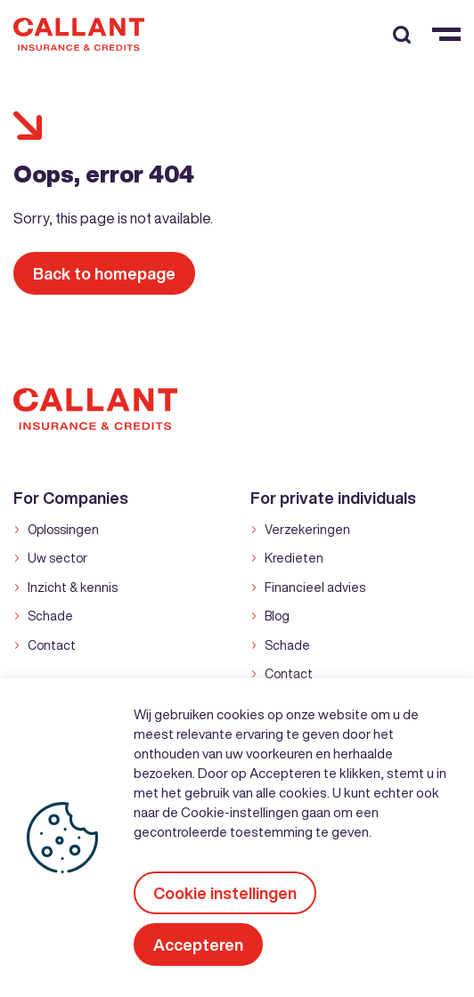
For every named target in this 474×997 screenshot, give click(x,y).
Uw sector (57, 558)
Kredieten (294, 558)
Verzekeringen (307, 529)
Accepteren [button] (198, 944)
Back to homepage (104, 273)
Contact (52, 645)
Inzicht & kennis (73, 587)
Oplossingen (63, 529)
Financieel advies (315, 587)
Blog (277, 616)
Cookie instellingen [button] (225, 893)
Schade (50, 616)
